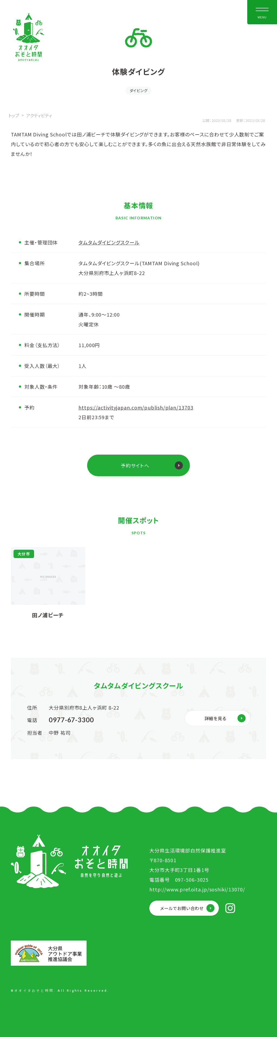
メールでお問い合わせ (182, 908)
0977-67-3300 (71, 720)
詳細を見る (215, 718)
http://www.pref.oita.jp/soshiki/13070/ (197, 889)
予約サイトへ (135, 465)
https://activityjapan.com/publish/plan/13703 (135, 407)
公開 (206, 120)
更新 (239, 120)
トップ (13, 115)
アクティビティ (39, 115)
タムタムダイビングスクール (109, 242)
